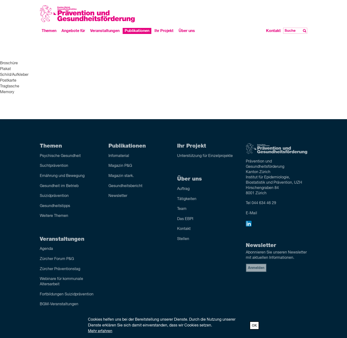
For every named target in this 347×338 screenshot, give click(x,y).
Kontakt (273, 31)
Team (182, 209)
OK (254, 325)
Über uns (187, 31)
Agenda (46, 249)
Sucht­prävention (54, 166)
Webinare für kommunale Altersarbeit (61, 281)
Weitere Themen (54, 216)
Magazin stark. (121, 176)
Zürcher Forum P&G (57, 259)
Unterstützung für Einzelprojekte (205, 156)
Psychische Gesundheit (60, 156)
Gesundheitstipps (55, 206)
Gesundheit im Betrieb (59, 186)
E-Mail (251, 213)
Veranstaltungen (105, 31)
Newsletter (117, 196)
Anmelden (256, 268)
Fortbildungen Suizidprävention (66, 294)
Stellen (183, 239)
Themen (49, 31)
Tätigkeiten (186, 199)
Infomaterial (118, 156)
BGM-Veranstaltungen (59, 304)
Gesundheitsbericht (125, 186)
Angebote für (73, 31)
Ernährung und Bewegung (62, 176)
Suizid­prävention (54, 196)
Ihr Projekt (164, 31)
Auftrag (183, 189)
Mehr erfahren (100, 331)
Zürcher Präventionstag (60, 269)
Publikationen (137, 31)
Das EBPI (185, 219)
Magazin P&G (120, 166)
